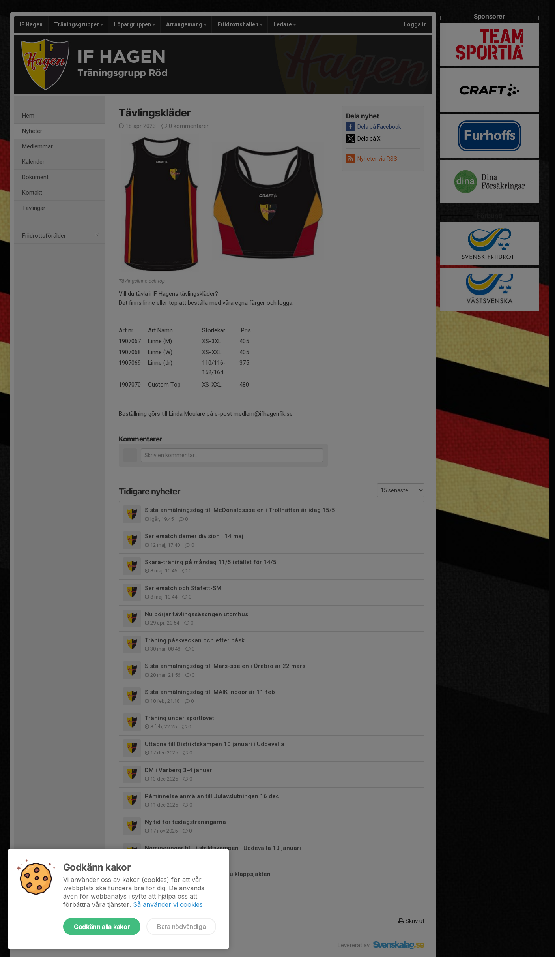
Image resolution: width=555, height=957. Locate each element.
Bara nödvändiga (181, 927)
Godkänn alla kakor (102, 927)
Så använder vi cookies (168, 904)
